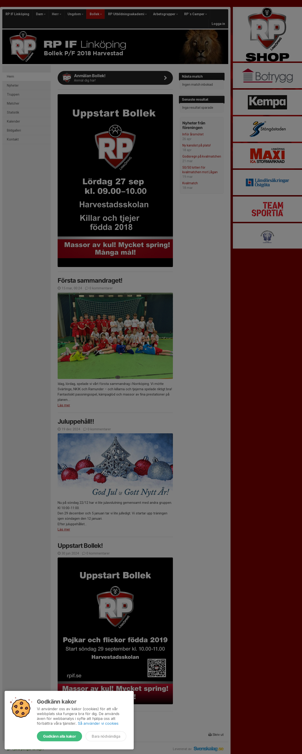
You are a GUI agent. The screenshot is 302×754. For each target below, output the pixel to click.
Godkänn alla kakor (59, 736)
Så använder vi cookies (98, 723)
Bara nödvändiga (106, 736)
